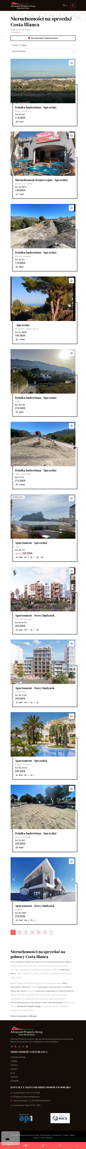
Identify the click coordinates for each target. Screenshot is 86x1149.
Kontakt (14, 1077)
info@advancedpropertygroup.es (25, 1097)
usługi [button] (14, 1069)
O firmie (14, 1061)
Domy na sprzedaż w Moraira (24, 1016)
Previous (14, 81)
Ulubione (15, 1081)
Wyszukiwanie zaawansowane (43, 38)
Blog (13, 1073)
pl (65, 5)
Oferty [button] (15, 1065)
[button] (43, 45)
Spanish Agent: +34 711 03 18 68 (25, 1093)
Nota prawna (45, 1135)
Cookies (66, 1135)
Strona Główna (18, 1057)
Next (72, 81)
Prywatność (56, 1135)
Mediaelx (49, 1138)
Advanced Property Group (28, 1006)
